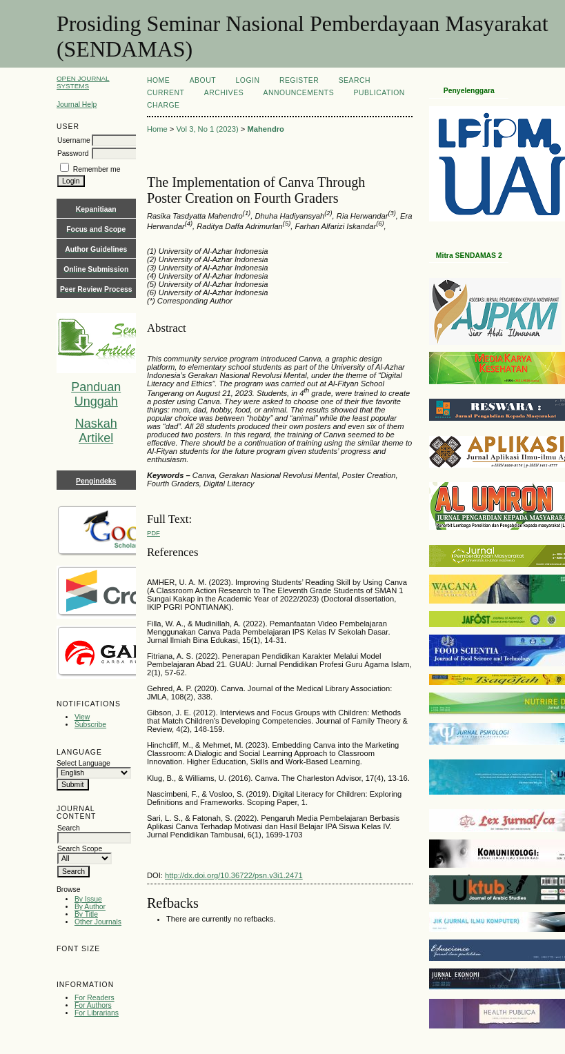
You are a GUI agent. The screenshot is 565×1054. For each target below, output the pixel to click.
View (82, 717)
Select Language (83, 763)
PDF (153, 533)
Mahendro (265, 129)
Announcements (299, 93)
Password (73, 153)
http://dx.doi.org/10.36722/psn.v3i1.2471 (234, 875)
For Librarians (97, 1013)
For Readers (95, 998)
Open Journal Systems (83, 82)
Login (248, 80)
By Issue (88, 899)
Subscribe (90, 724)
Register (299, 80)
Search (354, 80)
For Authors (93, 1005)
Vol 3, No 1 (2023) (208, 129)
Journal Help (77, 104)
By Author (90, 907)
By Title (86, 914)
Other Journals (98, 922)
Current (165, 93)
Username (73, 140)
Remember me (97, 169)
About (203, 80)
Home (158, 80)
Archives (224, 93)
